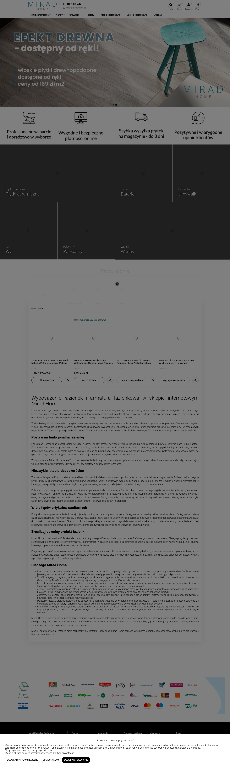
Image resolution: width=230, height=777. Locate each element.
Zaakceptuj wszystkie (76, 760)
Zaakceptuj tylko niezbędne (22, 760)
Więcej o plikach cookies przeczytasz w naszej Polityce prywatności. (40, 753)
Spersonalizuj (51, 760)
